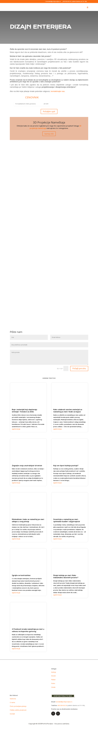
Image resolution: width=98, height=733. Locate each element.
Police (53, 683)
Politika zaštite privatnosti (18, 710)
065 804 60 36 (67, 1)
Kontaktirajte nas (63, 696)
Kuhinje (53, 672)
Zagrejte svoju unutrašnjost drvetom (27, 466)
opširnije (16, 429)
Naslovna (13, 699)
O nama (12, 702)
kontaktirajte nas (58, 91)
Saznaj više (49, 134)
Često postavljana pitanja (18, 706)
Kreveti (53, 676)
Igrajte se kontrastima (21, 575)
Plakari (53, 680)
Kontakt (12, 714)
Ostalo (53, 687)
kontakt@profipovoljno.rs (64, 702)
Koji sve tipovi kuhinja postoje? (65, 466)
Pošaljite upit (49, 111)
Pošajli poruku (79, 368)
